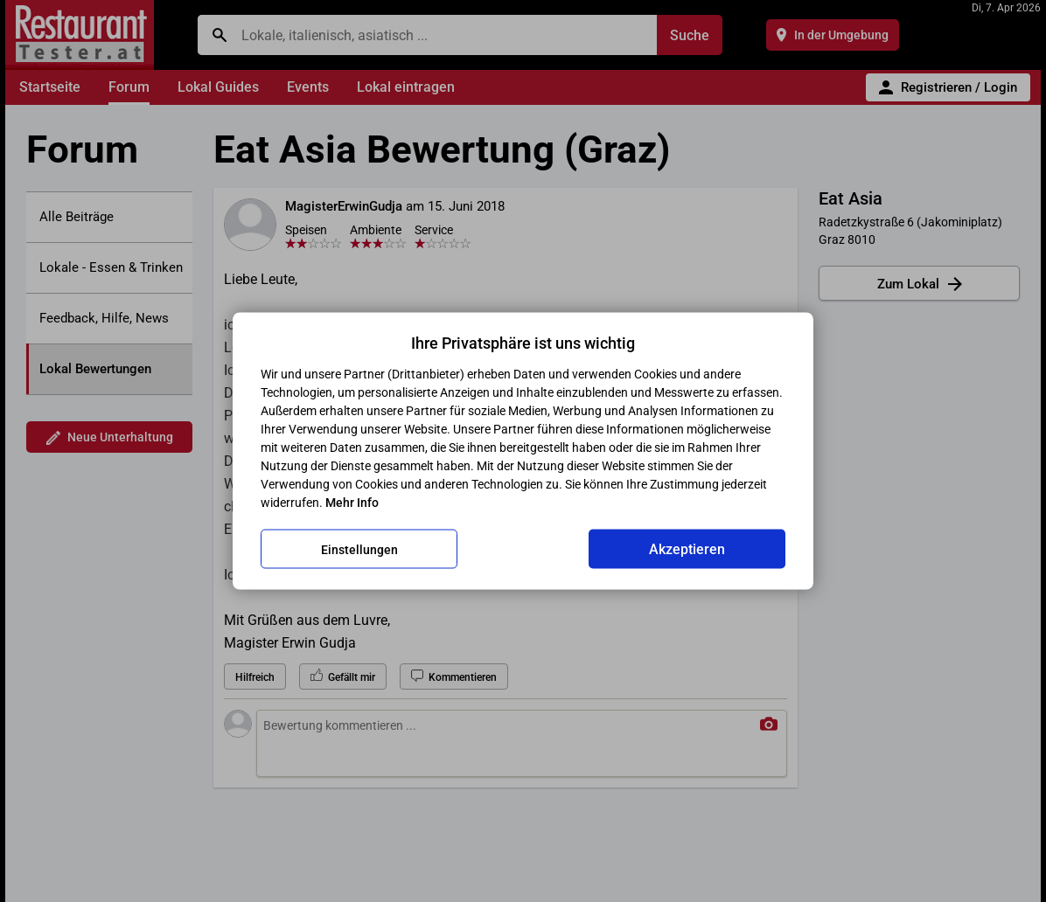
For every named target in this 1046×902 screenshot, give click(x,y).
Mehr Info (352, 503)
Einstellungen (359, 549)
